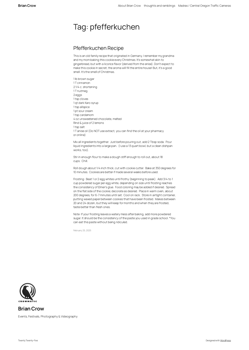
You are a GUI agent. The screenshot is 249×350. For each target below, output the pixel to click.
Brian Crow (27, 5)
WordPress (225, 340)
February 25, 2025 (82, 230)
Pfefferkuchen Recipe (98, 48)
